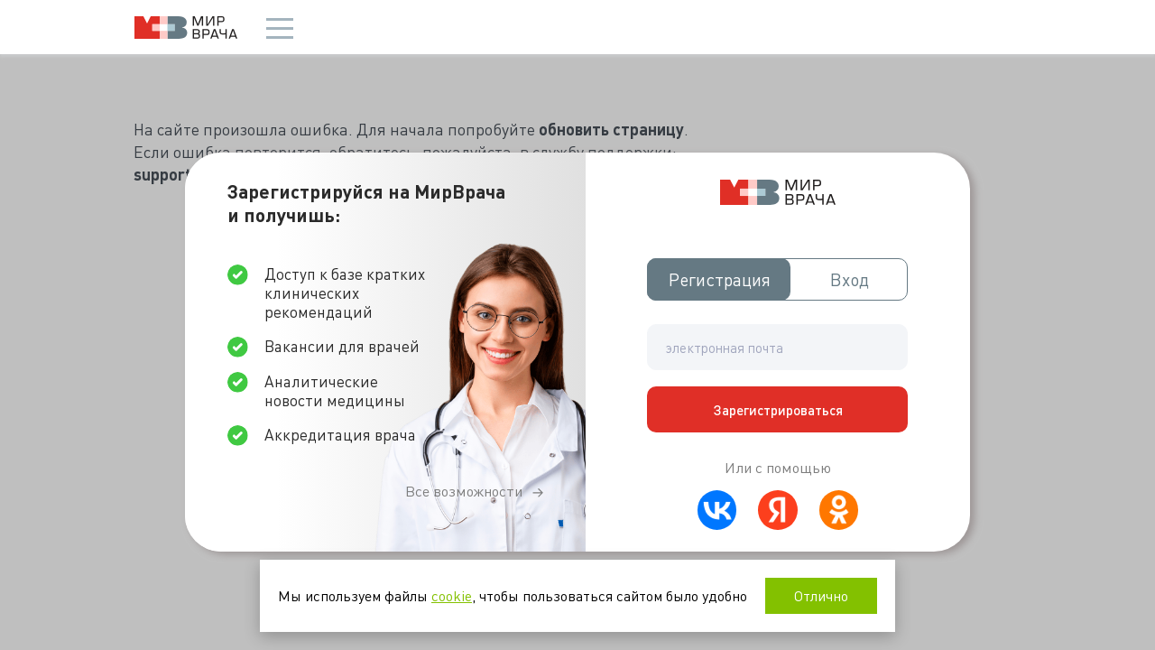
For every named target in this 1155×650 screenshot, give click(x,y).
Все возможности (463, 491)
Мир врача (185, 27)
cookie (451, 595)
